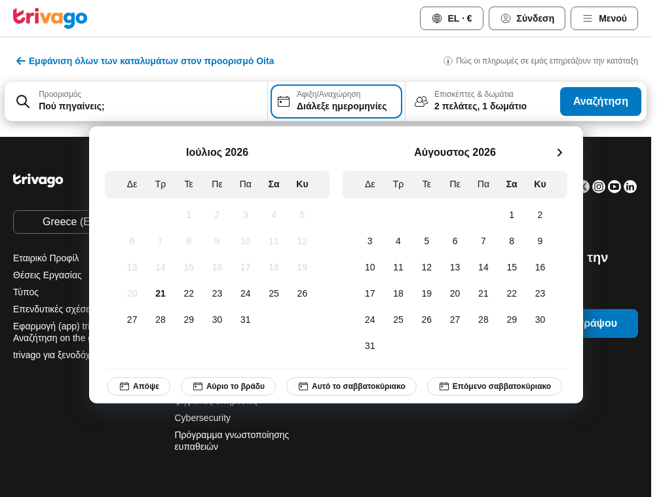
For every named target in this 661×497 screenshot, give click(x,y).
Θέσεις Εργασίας (47, 275)
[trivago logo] (50, 18)
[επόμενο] (559, 152)
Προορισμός (60, 94)
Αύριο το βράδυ (228, 386)
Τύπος (26, 292)
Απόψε (139, 386)
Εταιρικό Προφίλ (46, 258)
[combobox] (136, 101)
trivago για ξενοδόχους (59, 355)
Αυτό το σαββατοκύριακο (351, 386)
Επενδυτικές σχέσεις (54, 309)
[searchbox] (149, 106)
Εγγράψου (591, 323)
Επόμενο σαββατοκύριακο (494, 386)
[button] (136, 101)
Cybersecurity (203, 418)
